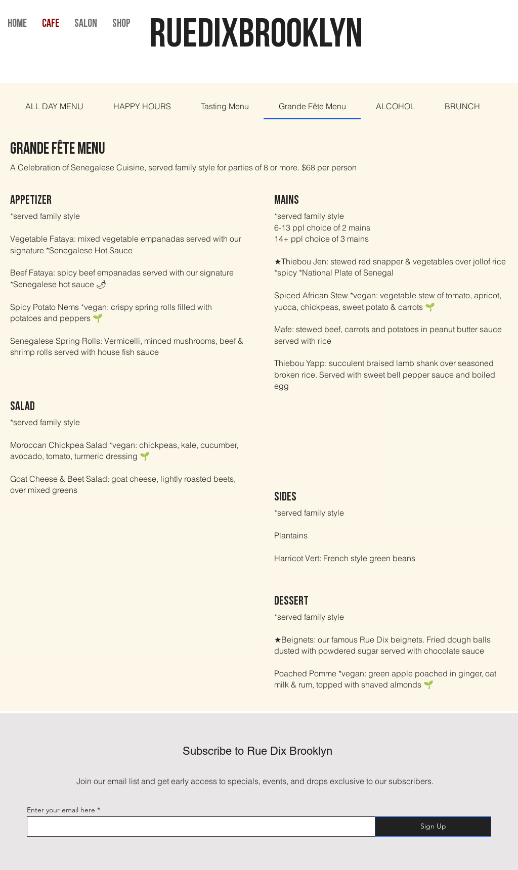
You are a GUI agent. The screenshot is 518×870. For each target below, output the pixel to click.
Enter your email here (61, 809)
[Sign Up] (433, 826)
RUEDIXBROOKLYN (259, 36)
